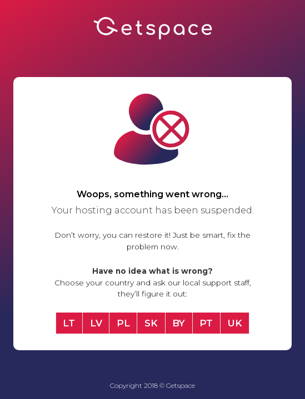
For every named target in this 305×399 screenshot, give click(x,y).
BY (178, 323)
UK (235, 323)
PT (206, 323)
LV (96, 323)
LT (69, 323)
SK (151, 323)
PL (123, 323)
